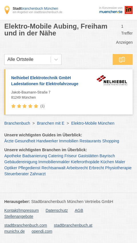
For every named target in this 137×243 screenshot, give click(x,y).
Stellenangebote (18, 216)
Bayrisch (107, 156)
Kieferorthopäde (85, 162)
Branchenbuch (17, 123)
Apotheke (12, 156)
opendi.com (41, 231)
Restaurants (90, 141)
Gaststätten (88, 156)
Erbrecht (96, 168)
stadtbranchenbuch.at (73, 225)
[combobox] (7, 59)
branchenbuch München (35, 9)
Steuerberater (16, 174)
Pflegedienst (29, 168)
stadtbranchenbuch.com (25, 225)
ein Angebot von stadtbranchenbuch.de (37, 12)
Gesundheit (25, 141)
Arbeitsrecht (77, 168)
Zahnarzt (38, 174)
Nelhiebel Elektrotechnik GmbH (52, 81)
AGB (79, 210)
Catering (55, 156)
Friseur (70, 156)
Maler (120, 162)
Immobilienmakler (54, 162)
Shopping (110, 141)
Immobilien (68, 141)
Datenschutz (57, 210)
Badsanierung (34, 156)
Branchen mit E (50, 123)
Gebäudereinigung (20, 162)
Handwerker (47, 141)
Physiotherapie (118, 168)
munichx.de (14, 231)
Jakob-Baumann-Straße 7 (52, 95)
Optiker (10, 168)
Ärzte (9, 141)
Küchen (107, 162)
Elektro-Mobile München (92, 123)
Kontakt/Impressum (21, 210)
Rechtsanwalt (53, 168)
